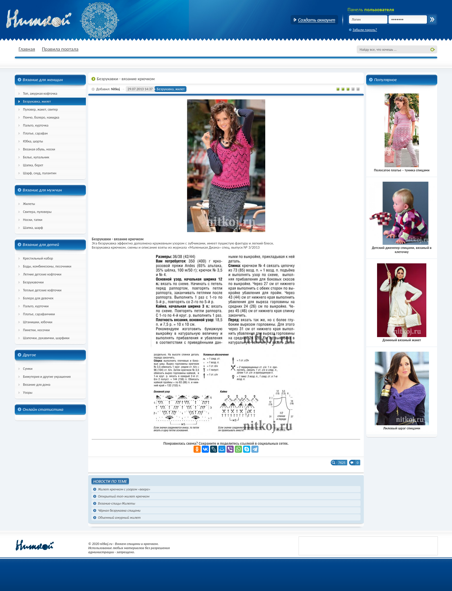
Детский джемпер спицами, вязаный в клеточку (402, 248)
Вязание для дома (36, 384)
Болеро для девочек (38, 298)
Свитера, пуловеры (37, 212)
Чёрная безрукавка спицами (119, 510)
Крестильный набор (38, 258)
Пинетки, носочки (36, 330)
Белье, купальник (36, 157)
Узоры (27, 392)
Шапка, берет (33, 165)
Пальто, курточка (35, 125)
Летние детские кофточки (42, 274)
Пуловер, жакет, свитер (40, 109)
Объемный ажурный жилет (119, 518)
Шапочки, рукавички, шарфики (46, 338)
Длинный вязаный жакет (402, 338)
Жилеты (29, 204)
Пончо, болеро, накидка (41, 117)
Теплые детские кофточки (42, 290)
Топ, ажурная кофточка (40, 93)
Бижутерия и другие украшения (47, 377)
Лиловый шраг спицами (401, 426)
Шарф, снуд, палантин (39, 173)
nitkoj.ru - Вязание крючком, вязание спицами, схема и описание (53, 19)
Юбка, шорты (33, 141)
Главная (27, 49)
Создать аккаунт (314, 19)
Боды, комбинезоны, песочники (47, 266)
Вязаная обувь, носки (39, 149)
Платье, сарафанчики (39, 314)
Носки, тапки (32, 220)
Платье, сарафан (35, 133)
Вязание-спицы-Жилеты (116, 503)
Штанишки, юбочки (37, 322)
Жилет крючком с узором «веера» (124, 489)
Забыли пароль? (365, 30)
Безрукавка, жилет (37, 101)
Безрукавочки (33, 282)
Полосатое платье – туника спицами (401, 168)
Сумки (27, 369)
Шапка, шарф (33, 228)
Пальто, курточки (36, 306)
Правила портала (60, 49)
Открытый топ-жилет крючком (123, 496)
